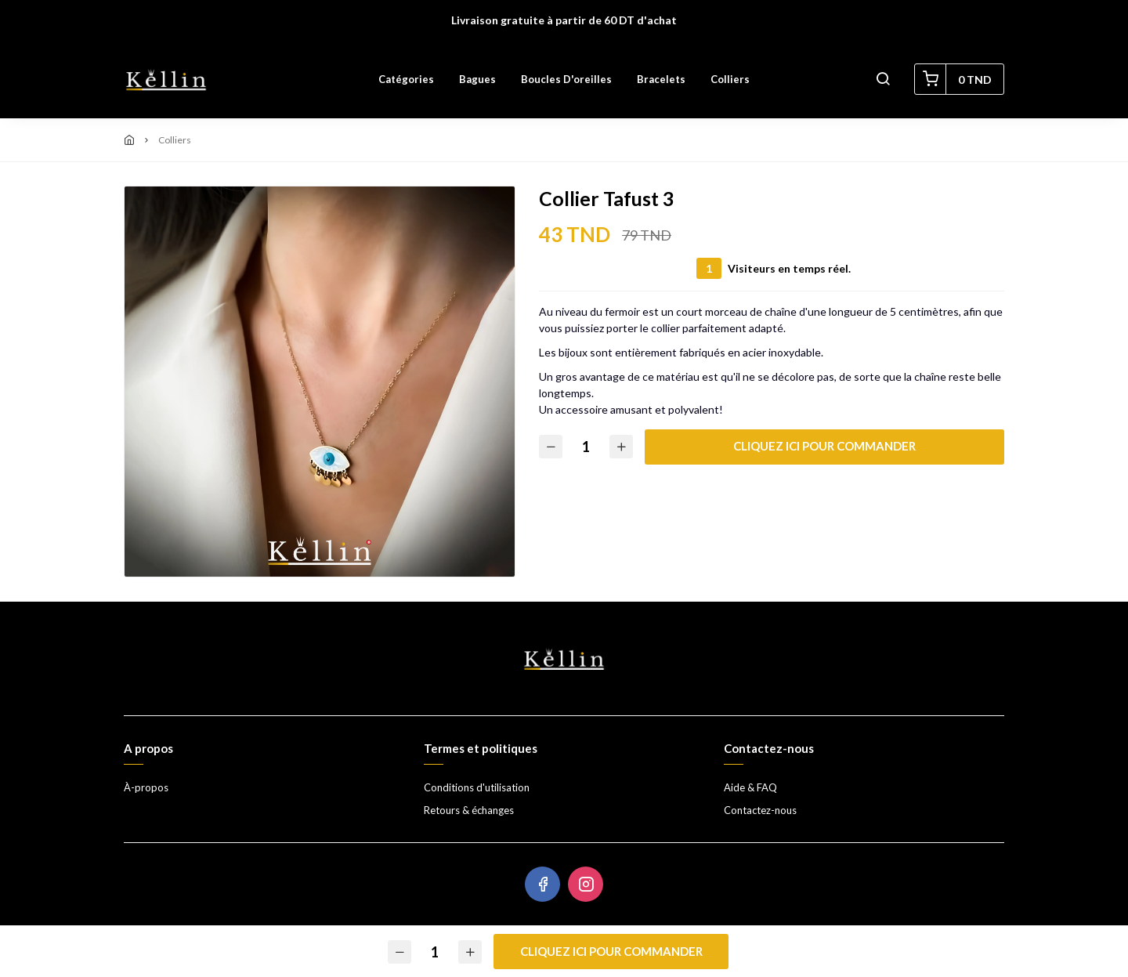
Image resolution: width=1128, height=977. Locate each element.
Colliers (730, 79)
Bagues (477, 79)
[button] (882, 79)
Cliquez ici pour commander (824, 446)
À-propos (146, 787)
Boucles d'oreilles (566, 79)
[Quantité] (586, 447)
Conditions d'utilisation (477, 787)
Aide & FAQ (750, 787)
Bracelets (661, 79)
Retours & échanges (469, 810)
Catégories (406, 79)
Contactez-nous (760, 810)
